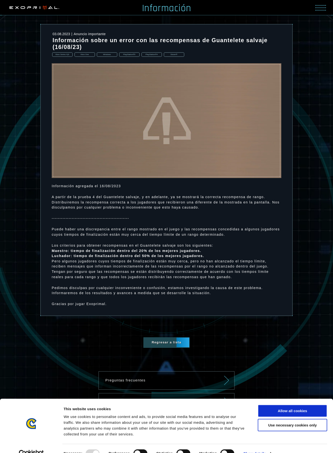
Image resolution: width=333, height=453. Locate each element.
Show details (254, 443)
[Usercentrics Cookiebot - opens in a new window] (31, 443)
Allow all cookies (292, 401)
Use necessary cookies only (292, 415)
